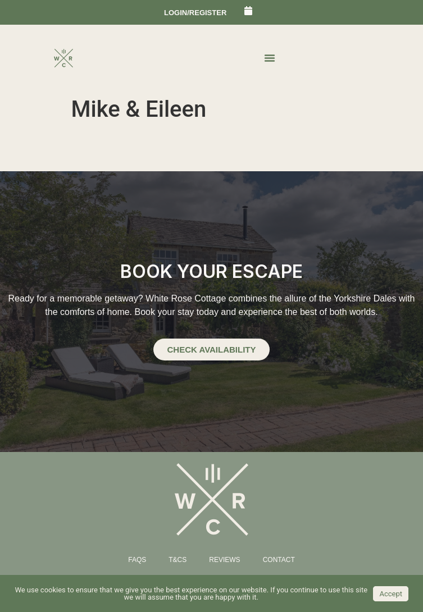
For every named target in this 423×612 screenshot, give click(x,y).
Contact (279, 560)
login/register (195, 12)
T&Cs (178, 560)
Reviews (224, 560)
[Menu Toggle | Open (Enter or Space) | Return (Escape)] (269, 57)
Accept (390, 594)
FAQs (137, 560)
